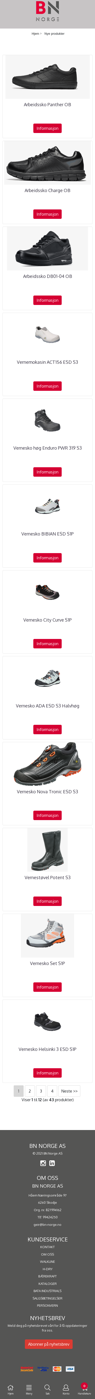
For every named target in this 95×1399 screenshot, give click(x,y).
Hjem (35, 33)
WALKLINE (47, 1262)
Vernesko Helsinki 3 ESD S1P (47, 1049)
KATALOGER (48, 1284)
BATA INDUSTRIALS (47, 1291)
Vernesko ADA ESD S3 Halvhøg (47, 705)
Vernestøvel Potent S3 (48, 877)
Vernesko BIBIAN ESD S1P (47, 533)
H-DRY (47, 1269)
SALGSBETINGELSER (47, 1298)
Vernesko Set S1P (47, 963)
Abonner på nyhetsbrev (48, 1344)
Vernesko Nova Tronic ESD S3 (47, 791)
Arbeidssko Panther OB (47, 104)
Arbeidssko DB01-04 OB (47, 276)
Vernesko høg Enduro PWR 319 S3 (47, 448)
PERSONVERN (47, 1305)
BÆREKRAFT (47, 1276)
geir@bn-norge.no (47, 1225)
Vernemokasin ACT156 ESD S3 (47, 362)
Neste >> (69, 1091)
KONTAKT (47, 1247)
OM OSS (47, 1254)
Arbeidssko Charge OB (47, 190)
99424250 (50, 1217)
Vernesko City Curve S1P (47, 620)
